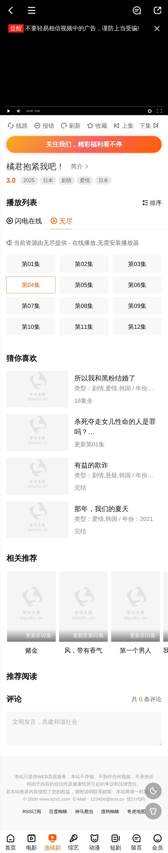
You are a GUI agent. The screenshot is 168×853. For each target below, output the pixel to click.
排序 (152, 203)
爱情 (85, 180)
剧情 (66, 180)
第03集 (137, 264)
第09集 (137, 306)
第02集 (84, 264)
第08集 (84, 306)
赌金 (31, 650)
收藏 (97, 126)
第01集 (31, 264)
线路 (18, 126)
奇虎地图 (136, 811)
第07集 (31, 306)
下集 (150, 126)
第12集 (137, 327)
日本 (48, 180)
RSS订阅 (32, 811)
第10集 (31, 327)
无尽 (62, 221)
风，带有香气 (83, 650)
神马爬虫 (84, 811)
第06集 (137, 285)
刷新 (71, 126)
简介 (81, 166)
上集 (124, 126)
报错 (44, 126)
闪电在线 (24, 221)
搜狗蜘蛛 (110, 811)
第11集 (84, 327)
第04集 (31, 285)
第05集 (84, 285)
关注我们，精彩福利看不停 (84, 144)
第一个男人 (135, 650)
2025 (29, 180)
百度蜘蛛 (58, 811)
